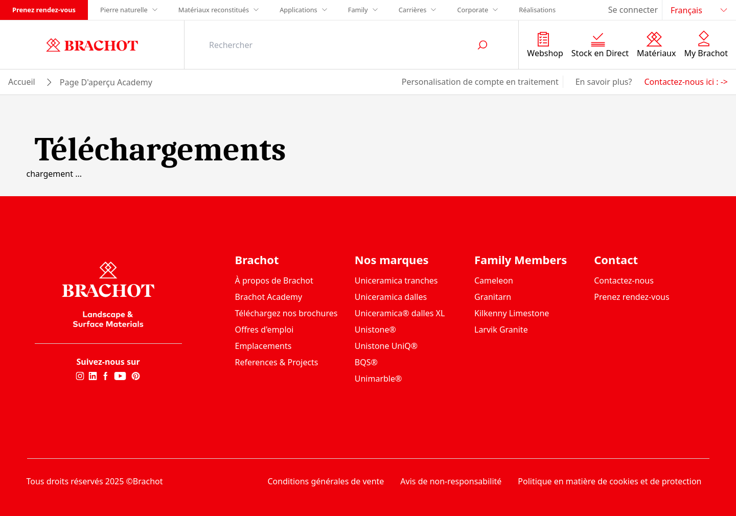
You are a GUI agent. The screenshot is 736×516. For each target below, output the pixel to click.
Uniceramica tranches (396, 280)
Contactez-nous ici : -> (686, 81)
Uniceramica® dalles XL (400, 313)
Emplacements (263, 345)
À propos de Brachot (274, 280)
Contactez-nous (624, 280)
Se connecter (633, 9)
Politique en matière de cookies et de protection (609, 481)
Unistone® (375, 329)
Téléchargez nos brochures (286, 313)
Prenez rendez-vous (44, 9)
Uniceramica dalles (391, 296)
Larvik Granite (501, 329)
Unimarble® (378, 378)
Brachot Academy (269, 296)
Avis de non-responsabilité (450, 481)
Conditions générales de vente (326, 481)
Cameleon (493, 280)
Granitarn (492, 296)
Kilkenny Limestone (511, 313)
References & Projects (276, 362)
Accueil (21, 81)
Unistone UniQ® (386, 345)
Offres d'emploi (264, 329)
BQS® (366, 362)
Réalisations (537, 9)
